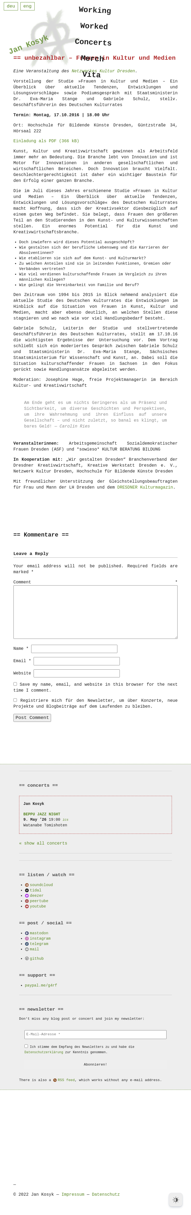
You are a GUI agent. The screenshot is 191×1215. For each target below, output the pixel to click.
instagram (40, 938)
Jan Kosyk (28, 45)
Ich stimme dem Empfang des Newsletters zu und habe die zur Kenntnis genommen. (79, 1049)
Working (95, 11)
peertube (39, 900)
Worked (94, 27)
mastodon (39, 932)
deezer (37, 895)
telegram (39, 943)
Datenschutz (106, 1194)
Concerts (93, 44)
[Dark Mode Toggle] (175, 1199)
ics (66, 819)
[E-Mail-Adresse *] (95, 1034)
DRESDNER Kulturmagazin (145, 487)
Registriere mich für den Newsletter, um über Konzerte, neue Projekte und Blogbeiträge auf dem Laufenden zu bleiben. (95, 703)
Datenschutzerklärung (43, 1052)
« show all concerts (43, 843)
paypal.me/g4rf (41, 985)
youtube (38, 906)
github (37, 958)
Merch (92, 61)
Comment (95, 583)
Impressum (73, 1194)
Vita (91, 78)
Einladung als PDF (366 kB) (46, 141)
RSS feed (66, 1080)
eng (27, 6)
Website (22, 673)
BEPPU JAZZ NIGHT (41, 813)
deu (11, 6)
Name (21, 648)
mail (34, 948)
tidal (35, 889)
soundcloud (41, 884)
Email (22, 661)
